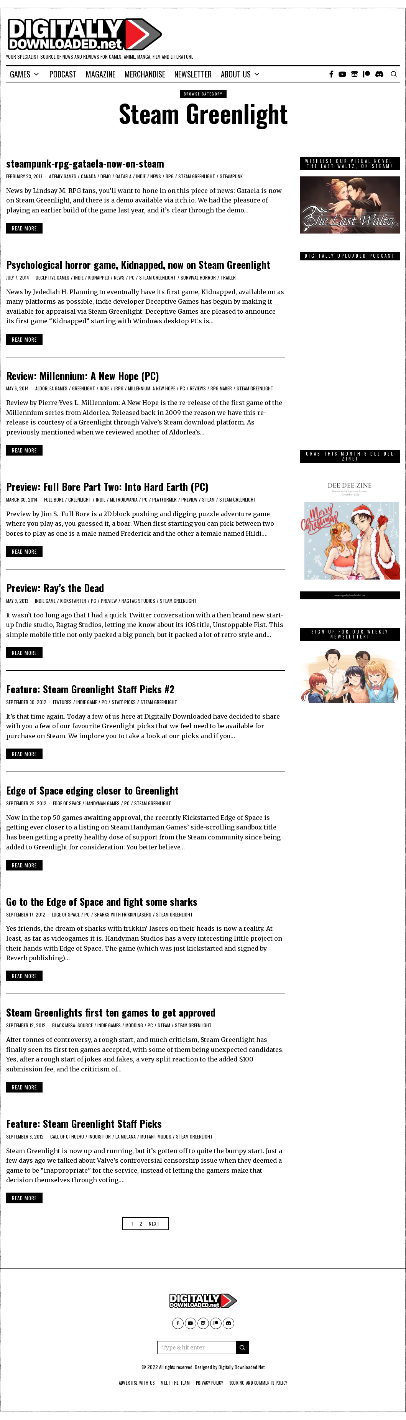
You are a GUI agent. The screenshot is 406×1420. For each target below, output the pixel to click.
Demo (105, 176)
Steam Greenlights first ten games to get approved (110, 1012)
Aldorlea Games (51, 388)
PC (132, 277)
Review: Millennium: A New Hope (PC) (82, 375)
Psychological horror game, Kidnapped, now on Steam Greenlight (138, 264)
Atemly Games (62, 176)
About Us (236, 74)
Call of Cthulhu (67, 1136)
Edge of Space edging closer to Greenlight (92, 790)
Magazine (100, 74)
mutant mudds (155, 1136)
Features (62, 702)
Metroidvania (124, 499)
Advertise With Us (129, 1383)
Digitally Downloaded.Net (242, 1367)
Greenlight (83, 388)
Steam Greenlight (196, 176)
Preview (189, 499)
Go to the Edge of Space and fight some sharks (101, 901)
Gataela (123, 176)
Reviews (198, 388)
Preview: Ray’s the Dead (55, 587)
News (155, 176)
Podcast (63, 74)
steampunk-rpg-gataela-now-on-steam (85, 163)
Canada (88, 176)
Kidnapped (98, 277)
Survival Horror (198, 277)
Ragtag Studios (138, 600)
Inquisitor (100, 1136)
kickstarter (73, 600)
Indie (141, 176)
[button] (242, 1347)
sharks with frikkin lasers (122, 914)
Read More (24, 228)
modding (134, 1025)
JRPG (118, 388)
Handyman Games (102, 803)
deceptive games (52, 277)
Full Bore (54, 499)
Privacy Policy (209, 1383)
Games (20, 74)
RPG (170, 176)
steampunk (231, 176)
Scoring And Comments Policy (264, 1383)
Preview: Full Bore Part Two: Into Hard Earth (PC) (107, 486)
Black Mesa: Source (72, 1025)
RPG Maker (221, 388)
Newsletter (193, 74)
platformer (164, 499)
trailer (228, 277)
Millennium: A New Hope (151, 388)
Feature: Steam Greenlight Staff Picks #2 (90, 688)
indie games (109, 1025)
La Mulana (125, 1136)
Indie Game (45, 600)
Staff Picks (124, 702)
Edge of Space (67, 803)
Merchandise (145, 74)
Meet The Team (172, 1383)
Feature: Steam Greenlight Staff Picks (84, 1123)
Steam (208, 499)
